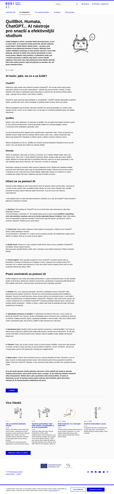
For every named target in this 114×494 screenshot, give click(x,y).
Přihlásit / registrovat (100, 4)
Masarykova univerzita (16, 472)
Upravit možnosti (54, 491)
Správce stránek (10, 474)
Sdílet (11, 390)
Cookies (18, 474)
